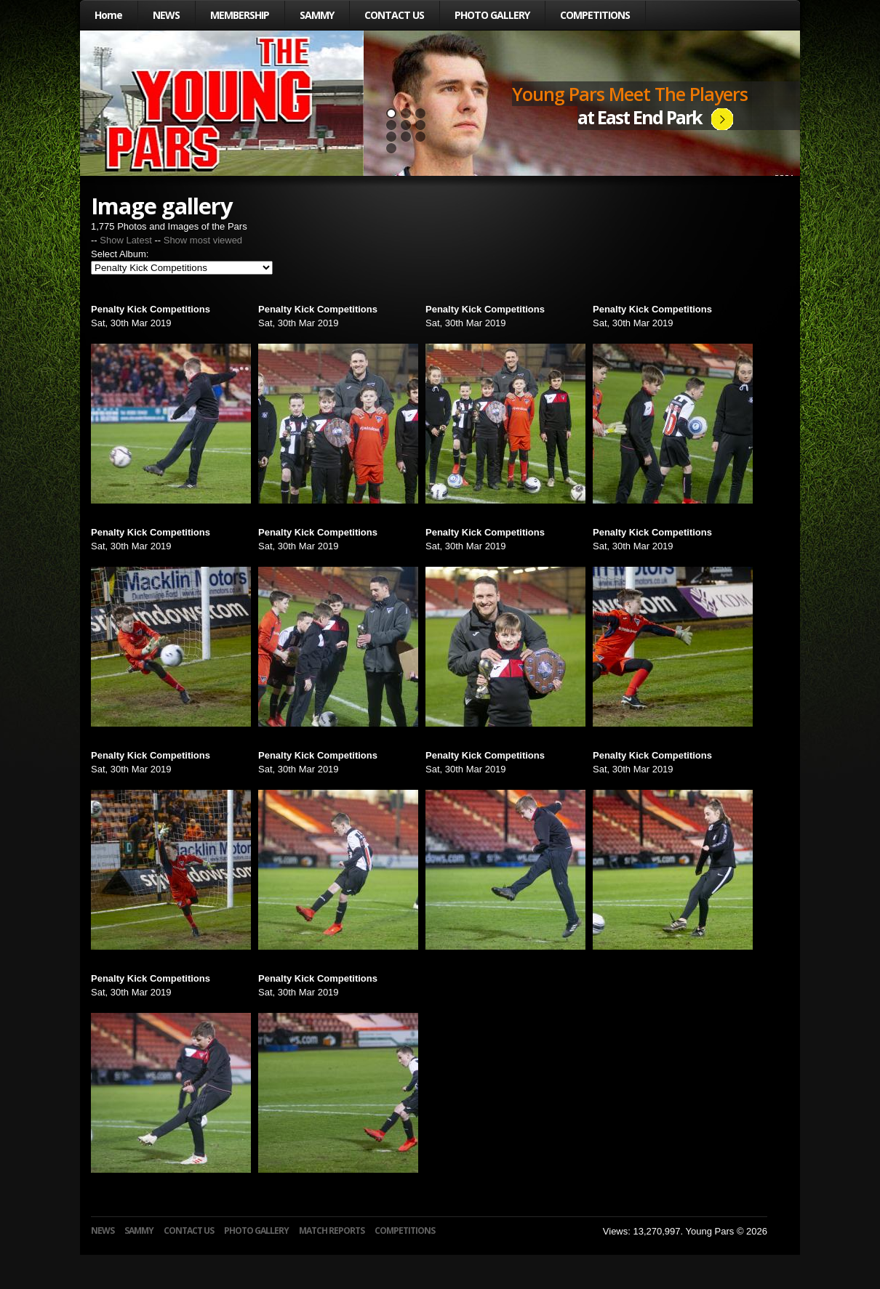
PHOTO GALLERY (492, 15)
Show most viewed (203, 240)
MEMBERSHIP (239, 15)
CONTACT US (394, 15)
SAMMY (317, 15)
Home (108, 15)
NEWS (166, 15)
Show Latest (126, 240)
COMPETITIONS (595, 15)
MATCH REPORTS (331, 1230)
